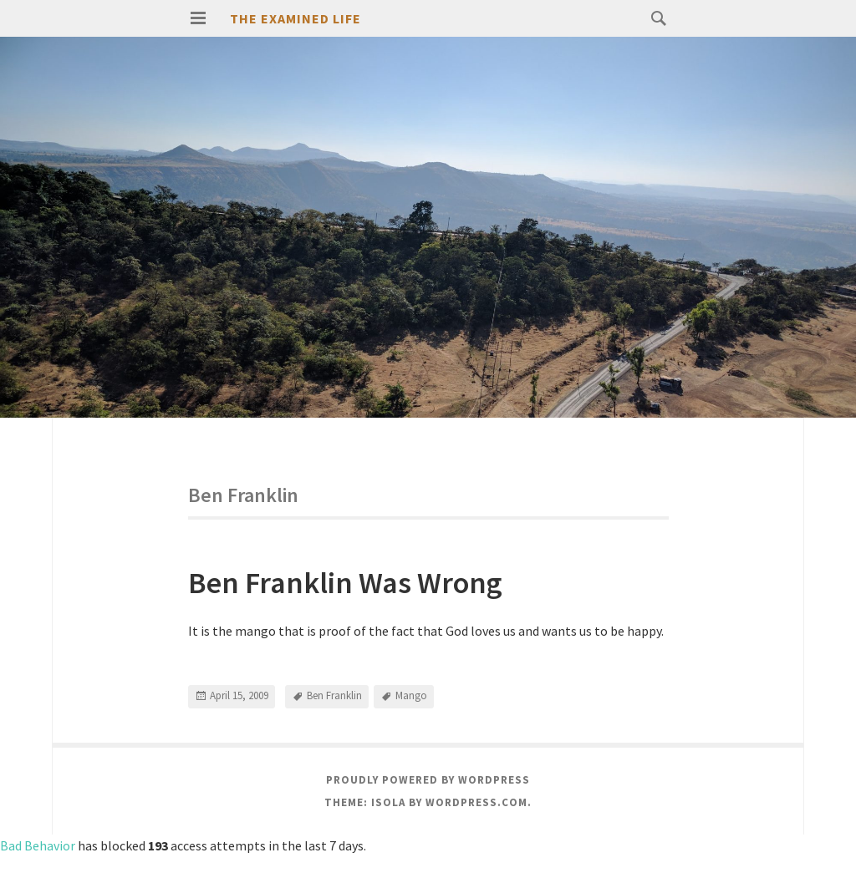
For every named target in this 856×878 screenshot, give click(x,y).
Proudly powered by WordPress (428, 780)
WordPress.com (476, 802)
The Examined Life (295, 18)
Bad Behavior (37, 845)
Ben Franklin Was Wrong (345, 582)
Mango (411, 695)
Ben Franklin (334, 695)
